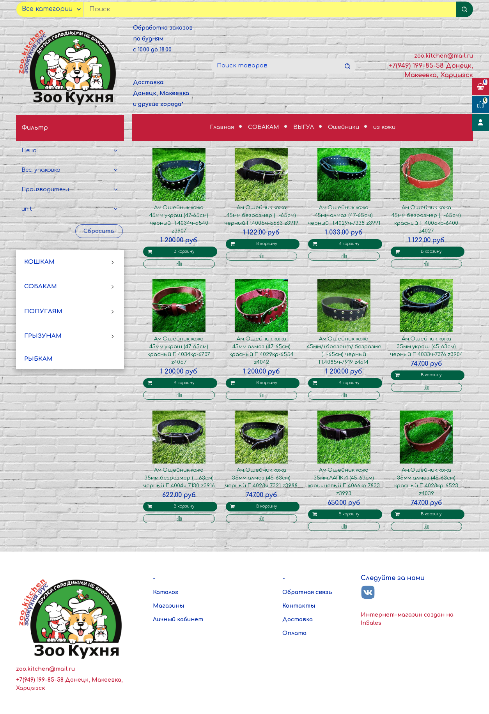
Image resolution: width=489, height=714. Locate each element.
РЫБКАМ (38, 359)
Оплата (294, 633)
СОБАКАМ (40, 286)
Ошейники (344, 127)
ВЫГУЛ (304, 127)
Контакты (298, 606)
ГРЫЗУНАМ (43, 336)
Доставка (297, 619)
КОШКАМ (39, 262)
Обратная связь (307, 592)
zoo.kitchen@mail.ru (443, 56)
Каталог (165, 592)
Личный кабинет (178, 619)
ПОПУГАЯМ (43, 311)
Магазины (168, 606)
